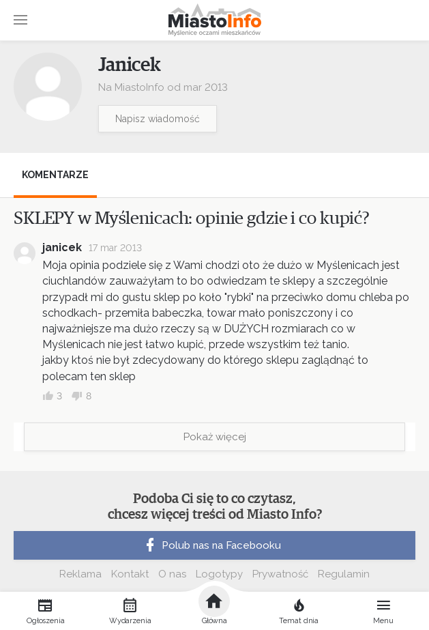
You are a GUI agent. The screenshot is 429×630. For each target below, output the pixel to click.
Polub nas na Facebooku (211, 545)
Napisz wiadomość (157, 118)
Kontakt (130, 574)
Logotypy (219, 574)
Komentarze (55, 174)
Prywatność (280, 574)
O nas (172, 574)
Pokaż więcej (214, 437)
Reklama (80, 574)
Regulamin (344, 574)
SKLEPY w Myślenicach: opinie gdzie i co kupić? (192, 218)
